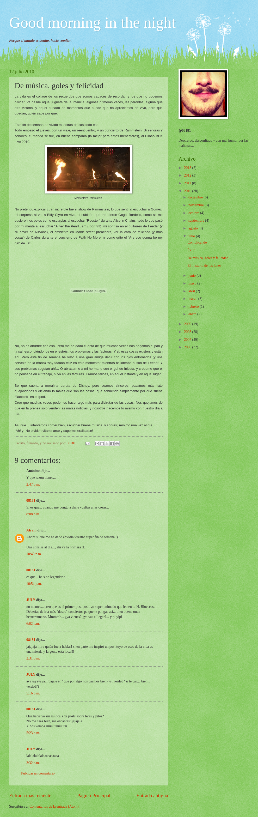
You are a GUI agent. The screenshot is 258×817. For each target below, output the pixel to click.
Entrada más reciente (30, 795)
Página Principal (93, 795)
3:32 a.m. (33, 763)
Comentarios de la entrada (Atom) (54, 806)
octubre (194, 213)
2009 (188, 324)
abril (192, 291)
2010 (188, 191)
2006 (188, 347)
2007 (188, 340)
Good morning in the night (92, 22)
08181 (30, 501)
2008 (188, 332)
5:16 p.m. (33, 693)
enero (192, 314)
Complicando (197, 242)
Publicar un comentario (38, 773)
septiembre (196, 220)
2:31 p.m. (33, 658)
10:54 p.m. (34, 584)
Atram (31, 530)
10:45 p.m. (34, 554)
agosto (193, 228)
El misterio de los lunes (204, 266)
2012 (188, 175)
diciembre (196, 197)
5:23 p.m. (33, 733)
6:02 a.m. (33, 624)
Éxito (191, 250)
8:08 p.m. (33, 514)
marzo (193, 299)
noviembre (196, 205)
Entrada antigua (152, 795)
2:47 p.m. (33, 484)
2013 (188, 168)
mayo (192, 283)
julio (192, 236)
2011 (188, 183)
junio (192, 275)
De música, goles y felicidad (207, 258)
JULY (30, 600)
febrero (194, 306)
